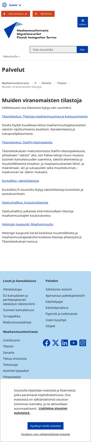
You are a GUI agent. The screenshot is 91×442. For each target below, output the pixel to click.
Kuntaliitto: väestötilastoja (21, 180)
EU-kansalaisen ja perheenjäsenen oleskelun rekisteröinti (19, 299)
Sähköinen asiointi (59, 289)
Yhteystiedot (12, 377)
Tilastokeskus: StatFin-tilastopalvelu (28, 142)
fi (36, 83)
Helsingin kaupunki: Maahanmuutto (28, 224)
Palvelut (47, 83)
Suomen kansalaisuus (18, 310)
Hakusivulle (10, 56)
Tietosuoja (10, 365)
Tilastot (62, 83)
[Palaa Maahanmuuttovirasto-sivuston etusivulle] (30, 30)
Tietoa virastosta (15, 358)
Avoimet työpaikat (16, 371)
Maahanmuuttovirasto (16, 83)
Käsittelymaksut (57, 308)
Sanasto (9, 352)
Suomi (15, 5)
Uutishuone (11, 340)
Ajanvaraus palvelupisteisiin (65, 295)
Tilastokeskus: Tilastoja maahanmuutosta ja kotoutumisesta (45, 116)
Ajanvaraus (46, 13)
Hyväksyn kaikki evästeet (45, 426)
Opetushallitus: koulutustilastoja (25, 202)
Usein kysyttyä (56, 320)
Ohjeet (50, 326)
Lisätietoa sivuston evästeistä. (40, 410)
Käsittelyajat (54, 302)
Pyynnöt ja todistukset (61, 314)
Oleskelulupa (12, 289)
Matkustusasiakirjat (17, 322)
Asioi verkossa (19, 13)
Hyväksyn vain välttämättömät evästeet (45, 434)
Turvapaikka (11, 316)
